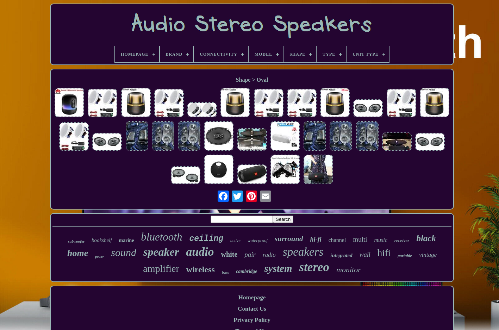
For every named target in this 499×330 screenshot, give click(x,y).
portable (405, 255)
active (235, 240)
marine (126, 240)
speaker (161, 251)
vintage (428, 254)
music (380, 240)
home (77, 253)
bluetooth (161, 237)
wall (365, 254)
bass (225, 272)
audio (200, 251)
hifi (384, 253)
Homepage (252, 297)
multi (360, 239)
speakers (303, 251)
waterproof (258, 240)
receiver (402, 240)
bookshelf (102, 240)
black (426, 238)
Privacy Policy (251, 320)
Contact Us (252, 308)
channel (337, 240)
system (278, 268)
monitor (348, 269)
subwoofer (76, 241)
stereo (314, 267)
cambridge (246, 271)
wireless (200, 269)
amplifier (161, 268)
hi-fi (316, 239)
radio (269, 254)
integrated (341, 255)
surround (289, 239)
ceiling (206, 238)
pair (250, 254)
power (99, 257)
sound (123, 252)
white (229, 254)
